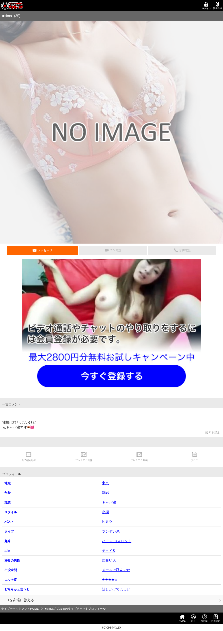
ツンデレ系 (111, 531)
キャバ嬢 (109, 502)
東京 (105, 483)
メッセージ (45, 250)
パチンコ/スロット (116, 541)
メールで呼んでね (116, 570)
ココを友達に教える (18, 600)
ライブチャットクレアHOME (20, 608)
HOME (182, 618)
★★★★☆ (109, 580)
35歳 (105, 493)
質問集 (204, 618)
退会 (193, 618)
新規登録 (217, 6)
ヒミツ (107, 521)
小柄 (105, 512)
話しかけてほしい (116, 589)
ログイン (206, 6)
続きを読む (213, 432)
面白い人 (109, 560)
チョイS (108, 551)
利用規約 (215, 618)
